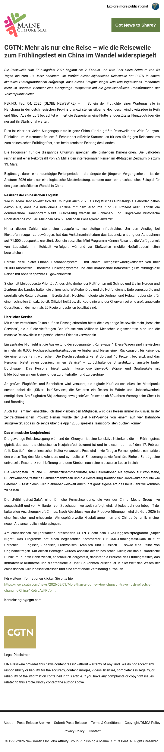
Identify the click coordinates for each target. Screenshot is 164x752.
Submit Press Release (70, 723)
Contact (95, 731)
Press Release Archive (33, 723)
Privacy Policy (74, 731)
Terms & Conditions (105, 723)
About (8, 723)
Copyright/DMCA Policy (142, 723)
